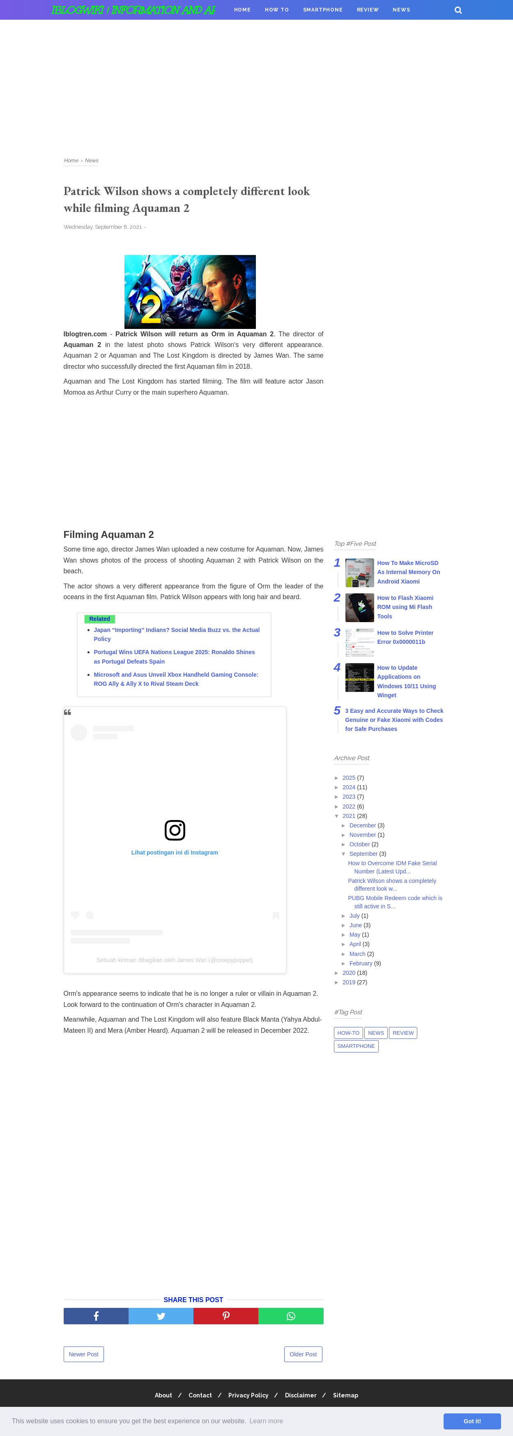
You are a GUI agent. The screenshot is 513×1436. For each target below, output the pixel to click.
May (356, 934)
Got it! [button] (472, 1421)
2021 (350, 816)
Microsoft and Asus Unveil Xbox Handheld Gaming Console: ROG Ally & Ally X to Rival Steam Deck (176, 680)
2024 (350, 787)
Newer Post (84, 1355)
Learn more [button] (266, 1421)
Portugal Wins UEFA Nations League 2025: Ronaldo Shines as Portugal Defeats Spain (174, 658)
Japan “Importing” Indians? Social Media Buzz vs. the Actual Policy (177, 635)
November (363, 835)
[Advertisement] (257, 86)
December (363, 825)
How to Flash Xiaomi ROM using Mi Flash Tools (405, 607)
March (358, 954)
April (356, 944)
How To (277, 10)
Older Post (303, 1355)
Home (242, 10)
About (161, 1396)
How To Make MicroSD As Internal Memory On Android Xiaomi (408, 572)
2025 (350, 777)
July (355, 915)
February (362, 963)
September (364, 853)
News (401, 10)
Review (368, 10)
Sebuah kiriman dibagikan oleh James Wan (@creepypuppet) (175, 961)
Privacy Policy (248, 1396)
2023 (350, 796)
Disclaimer (302, 1396)
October (361, 844)
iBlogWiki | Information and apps (140, 10)
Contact (199, 1396)
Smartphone (323, 10)
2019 (350, 982)
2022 (350, 806)
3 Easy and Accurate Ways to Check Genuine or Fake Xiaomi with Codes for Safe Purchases (394, 720)
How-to (349, 1033)
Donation (249, 29)
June (356, 925)
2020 (350, 973)
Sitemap (348, 1396)
